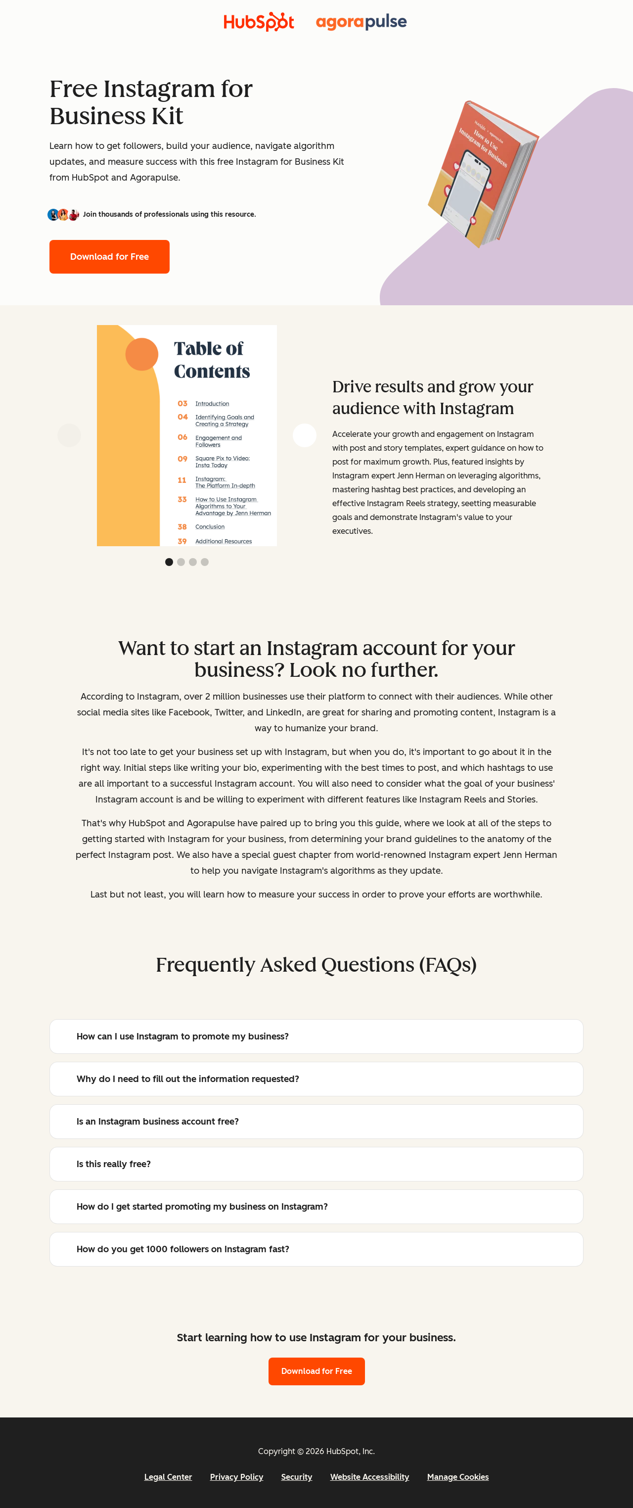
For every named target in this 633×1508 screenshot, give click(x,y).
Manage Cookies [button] (458, 1477)
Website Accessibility (369, 1477)
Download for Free (109, 256)
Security (297, 1477)
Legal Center (168, 1477)
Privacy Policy (237, 1477)
